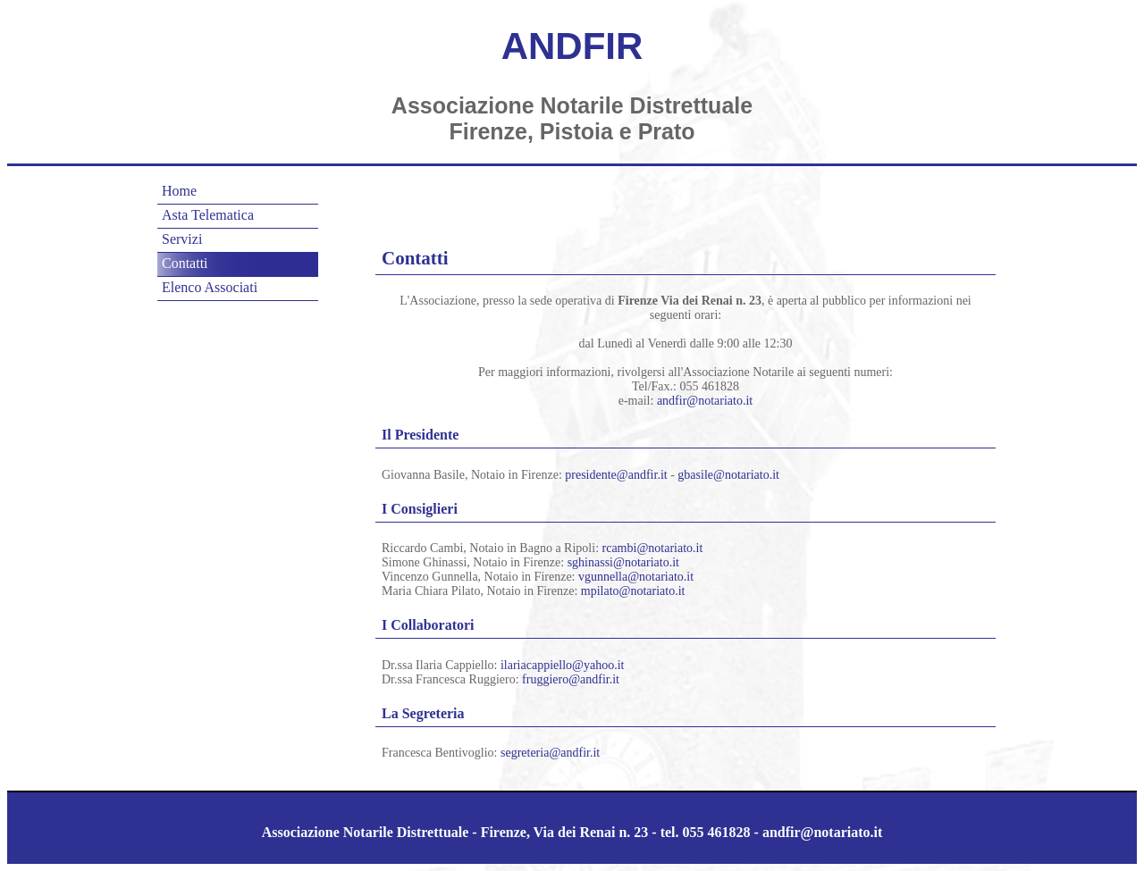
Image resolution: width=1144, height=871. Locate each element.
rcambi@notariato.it (652, 548)
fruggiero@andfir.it (570, 679)
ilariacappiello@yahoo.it (562, 665)
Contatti (185, 263)
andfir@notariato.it (705, 400)
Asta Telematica (208, 214)
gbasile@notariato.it (728, 475)
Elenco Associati (209, 287)
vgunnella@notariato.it (636, 576)
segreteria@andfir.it (550, 752)
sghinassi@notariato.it (623, 562)
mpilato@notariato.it (633, 591)
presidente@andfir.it (616, 475)
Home (179, 190)
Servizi (182, 239)
